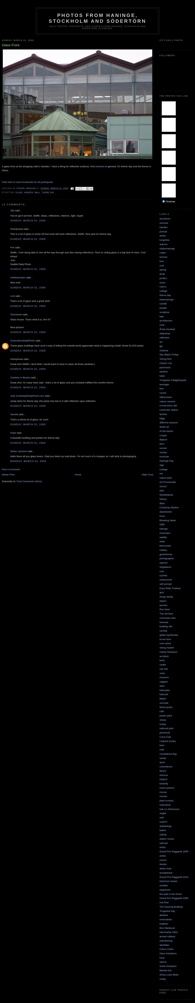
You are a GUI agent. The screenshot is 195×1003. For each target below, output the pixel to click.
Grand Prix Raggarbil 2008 (174, 898)
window (164, 371)
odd (162, 817)
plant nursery (167, 800)
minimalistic (166, 919)
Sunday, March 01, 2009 (28, 220)
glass (19, 193)
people (163, 308)
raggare (164, 681)
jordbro (163, 278)
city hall (164, 669)
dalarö (163, 601)
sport (162, 762)
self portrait (165, 584)
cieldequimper (17, 277)
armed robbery (167, 936)
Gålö (162, 524)
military (163, 550)
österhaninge (167, 299)
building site (166, 626)
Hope (13, 432)
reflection (164, 337)
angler (163, 813)
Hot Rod (164, 902)
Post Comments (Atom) (29, 481)
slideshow (165, 333)
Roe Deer (165, 609)
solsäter (164, 885)
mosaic (163, 796)
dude (162, 274)
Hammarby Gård (168, 932)
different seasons (169, 422)
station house (167, 838)
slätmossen (166, 397)
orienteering (166, 940)
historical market (168, 881)
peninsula (165, 732)
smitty (163, 979)
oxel (162, 265)
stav (162, 490)
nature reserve (167, 401)
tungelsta (164, 240)
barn (162, 745)
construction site (168, 405)
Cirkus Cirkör (167, 949)
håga (162, 418)
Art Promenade (168, 482)
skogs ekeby (166, 596)
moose (163, 792)
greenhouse (166, 554)
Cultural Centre (168, 741)
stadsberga (165, 826)
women (163, 605)
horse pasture (167, 787)
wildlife (163, 537)
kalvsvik (164, 694)
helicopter (165, 690)
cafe (162, 711)
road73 (163, 821)
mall (37, 193)
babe (162, 375)
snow (162, 282)
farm (162, 443)
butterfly (164, 783)
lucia (162, 957)
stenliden (164, 945)
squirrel (164, 562)
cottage (164, 469)
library (163, 770)
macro (163, 286)
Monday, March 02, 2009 (28, 461)
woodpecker (166, 872)
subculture (165, 804)
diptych (163, 439)
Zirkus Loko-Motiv (169, 974)
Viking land (165, 358)
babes (163, 830)
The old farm (166, 613)
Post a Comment (11, 469)
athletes (164, 915)
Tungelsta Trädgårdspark (173, 380)
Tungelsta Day (167, 911)
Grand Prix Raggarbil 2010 (174, 877)
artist (162, 541)
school (163, 486)
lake (162, 316)
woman (163, 257)
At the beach (166, 431)
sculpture (164, 312)
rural (162, 325)
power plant (166, 715)
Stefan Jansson (18, 451)
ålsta (162, 503)
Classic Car (166, 363)
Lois (12, 296)
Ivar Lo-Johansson (169, 809)
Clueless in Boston (20, 377)
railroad (164, 843)
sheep (163, 720)
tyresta (163, 414)
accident (164, 656)
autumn (164, 244)
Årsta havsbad (167, 329)
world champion (168, 966)
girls (162, 592)
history (163, 499)
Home (78, 474)
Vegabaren (165, 567)
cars (162, 571)
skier (162, 686)
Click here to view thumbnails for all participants (27, 182)
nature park (166, 477)
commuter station (169, 409)
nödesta (164, 350)
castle (163, 664)
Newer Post (8, 474)
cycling (163, 630)
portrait (163, 231)
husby (163, 724)
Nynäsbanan (166, 494)
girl (161, 346)
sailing (163, 834)
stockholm (165, 218)
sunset (163, 448)
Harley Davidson (168, 652)
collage (163, 291)
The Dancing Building (171, 906)
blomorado (165, 545)
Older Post (147, 474)
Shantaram (16, 314)
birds (162, 660)
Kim (12, 247)
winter (163, 235)
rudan (163, 252)
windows (100, 166)
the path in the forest (171, 894)
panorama (165, 367)
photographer (167, 558)
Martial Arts (166, 970)
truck (162, 516)
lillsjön (163, 698)
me (161, 473)
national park (166, 728)
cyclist (163, 392)
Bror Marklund (167, 928)
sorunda (164, 703)
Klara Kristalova (168, 953)
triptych (163, 779)
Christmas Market (169, 507)
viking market (167, 647)
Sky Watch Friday (169, 354)
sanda (163, 758)
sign (162, 465)
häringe (164, 528)
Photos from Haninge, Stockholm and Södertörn (97, 18)
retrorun (164, 775)
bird (162, 388)
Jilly (12, 210)
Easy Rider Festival (170, 588)
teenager (164, 384)
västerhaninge (167, 248)
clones (163, 860)
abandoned (166, 511)
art (161, 341)
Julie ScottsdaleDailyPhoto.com (27, 395)
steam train (165, 868)
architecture (166, 320)
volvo (162, 673)
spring (163, 269)
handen (28, 193)
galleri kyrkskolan (169, 635)
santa (162, 847)
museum (164, 677)
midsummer (166, 579)
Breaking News (168, 520)
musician (164, 456)
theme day (48, 193)
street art (164, 426)
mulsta (163, 452)
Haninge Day (167, 460)
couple (163, 435)
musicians (165, 533)
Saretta (14, 414)
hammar (164, 622)
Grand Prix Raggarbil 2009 (174, 851)
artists (163, 855)
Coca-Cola (165, 736)
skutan (163, 864)
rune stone (165, 643)
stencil (163, 962)
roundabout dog (168, 753)
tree (162, 261)
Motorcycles (166, 707)
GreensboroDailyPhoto (22, 340)
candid (163, 303)
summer (164, 223)
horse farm (165, 639)
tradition (164, 923)
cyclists (163, 575)
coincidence (166, 766)
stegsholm (165, 889)
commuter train (168, 618)
